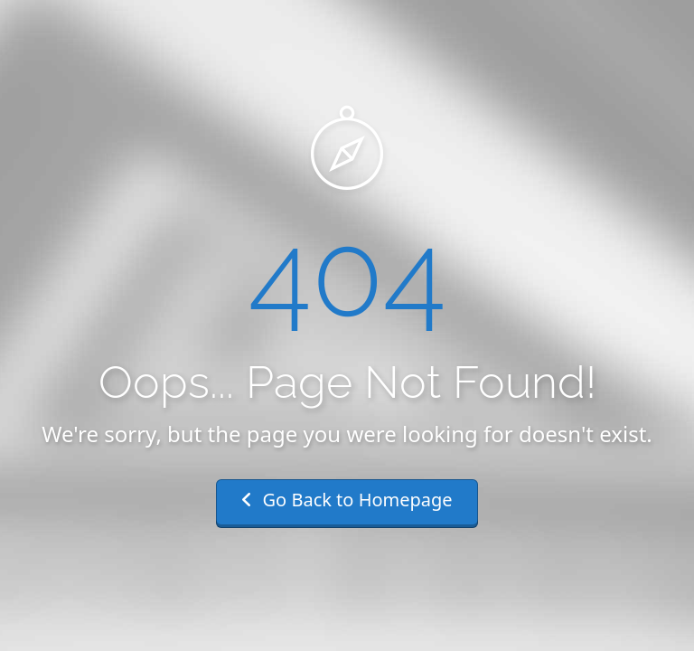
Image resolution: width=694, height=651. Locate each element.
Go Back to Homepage (346, 499)
